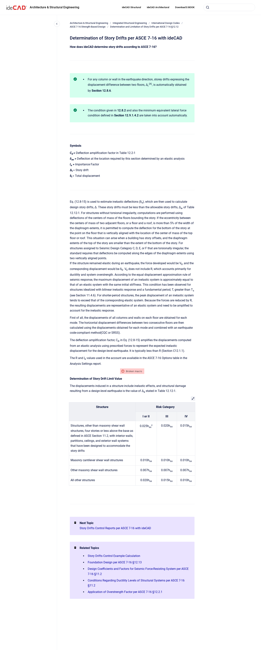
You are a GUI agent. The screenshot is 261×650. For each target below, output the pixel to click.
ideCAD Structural (131, 7)
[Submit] (208, 7)
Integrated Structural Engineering (130, 23)
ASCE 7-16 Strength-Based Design (87, 26)
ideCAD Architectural (158, 7)
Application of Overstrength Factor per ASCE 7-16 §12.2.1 (125, 592)
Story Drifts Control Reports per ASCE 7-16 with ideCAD (115, 528)
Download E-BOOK (185, 7)
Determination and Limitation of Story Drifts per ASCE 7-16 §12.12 (144, 26)
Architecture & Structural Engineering (54, 7)
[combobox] (229, 7)
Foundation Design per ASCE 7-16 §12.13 (115, 562)
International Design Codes (165, 23)
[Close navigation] (57, 24)
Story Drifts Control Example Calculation (114, 556)
